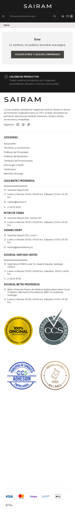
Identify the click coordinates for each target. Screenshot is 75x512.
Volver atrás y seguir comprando (37, 54)
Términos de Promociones (18, 160)
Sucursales (10, 143)
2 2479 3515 (12, 207)
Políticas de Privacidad (16, 152)
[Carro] (69, 16)
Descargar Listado (14, 165)
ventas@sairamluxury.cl (18, 247)
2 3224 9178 (12, 278)
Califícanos (10, 169)
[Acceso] (63, 16)
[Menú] (3, 16)
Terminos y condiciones (17, 147)
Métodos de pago (13, 173)
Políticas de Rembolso (16, 156)
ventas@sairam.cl (15, 202)
